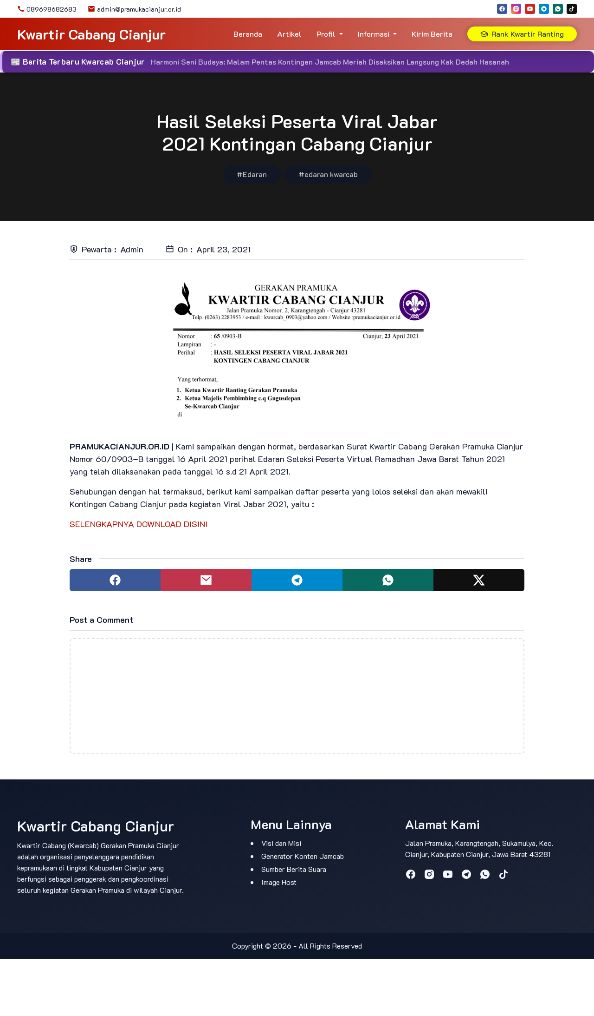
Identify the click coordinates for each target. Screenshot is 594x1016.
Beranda (247, 34)
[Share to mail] (206, 580)
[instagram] (516, 9)
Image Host (279, 882)
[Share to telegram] (297, 580)
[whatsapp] (558, 9)
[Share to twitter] (478, 580)
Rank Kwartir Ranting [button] (522, 34)
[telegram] (544, 9)
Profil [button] (326, 34)
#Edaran (252, 174)
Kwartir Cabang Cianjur (91, 34)
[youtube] (530, 9)
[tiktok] (572, 9)
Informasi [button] (373, 34)
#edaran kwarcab (328, 174)
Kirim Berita (432, 34)
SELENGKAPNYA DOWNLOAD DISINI (138, 523)
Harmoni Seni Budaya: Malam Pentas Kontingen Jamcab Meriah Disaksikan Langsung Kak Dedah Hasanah (330, 61)
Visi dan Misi (281, 843)
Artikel (289, 34)
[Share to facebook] (115, 580)
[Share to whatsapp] (387, 580)
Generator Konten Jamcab (302, 856)
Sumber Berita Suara (293, 869)
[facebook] (502, 9)
